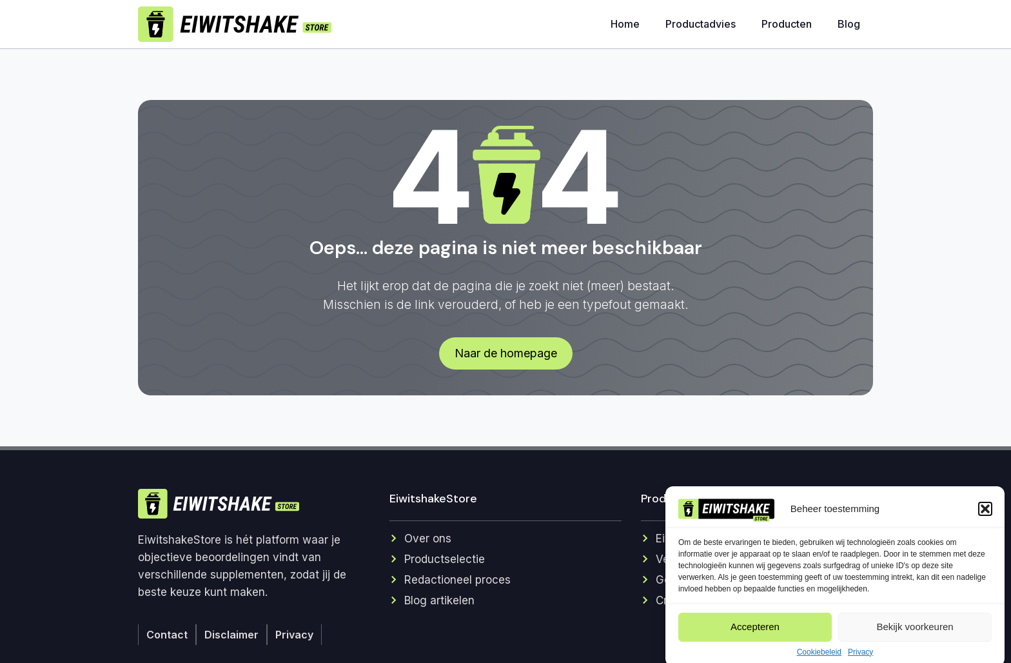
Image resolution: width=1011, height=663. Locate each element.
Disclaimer (231, 634)
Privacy (294, 634)
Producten (786, 23)
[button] (985, 520)
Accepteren (755, 638)
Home (625, 23)
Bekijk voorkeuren (914, 638)
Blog (849, 23)
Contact (167, 634)
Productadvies (700, 23)
